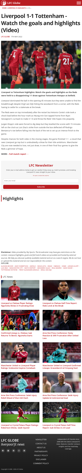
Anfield (33, 266)
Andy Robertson (21, 266)
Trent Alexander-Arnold (29, 270)
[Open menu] (79, 3)
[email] (41, 181)
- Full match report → (18, 154)
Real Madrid (57, 268)
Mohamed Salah (43, 268)
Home (4, 8)
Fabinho (57, 266)
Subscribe (41, 187)
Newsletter (41, 439)
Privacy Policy (41, 455)
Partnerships (41, 451)
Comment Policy (41, 463)
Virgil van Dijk (46, 270)
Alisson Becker (7, 266)
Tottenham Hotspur (9, 270)
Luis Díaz (4, 268)
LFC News (8, 276)
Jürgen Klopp (73, 266)
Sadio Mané (67, 268)
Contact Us (41, 443)
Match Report (30, 268)
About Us (41, 447)
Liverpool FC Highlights (17, 8)
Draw (50, 266)
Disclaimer (41, 459)
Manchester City (16, 268)
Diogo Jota (41, 266)
